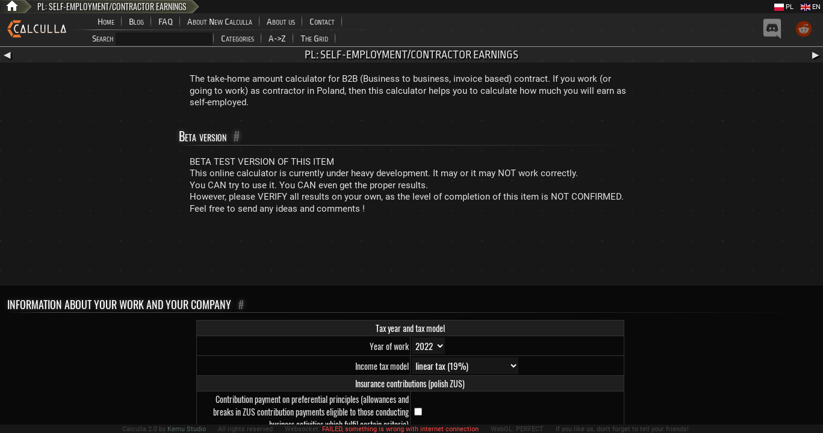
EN (811, 7)
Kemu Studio (186, 429)
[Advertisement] (412, 253)
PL (783, 7)
